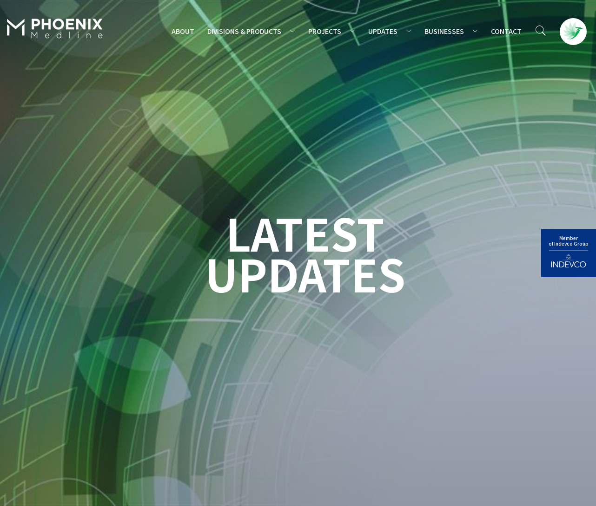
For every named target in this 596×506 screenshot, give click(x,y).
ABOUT (183, 31)
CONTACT (506, 31)
